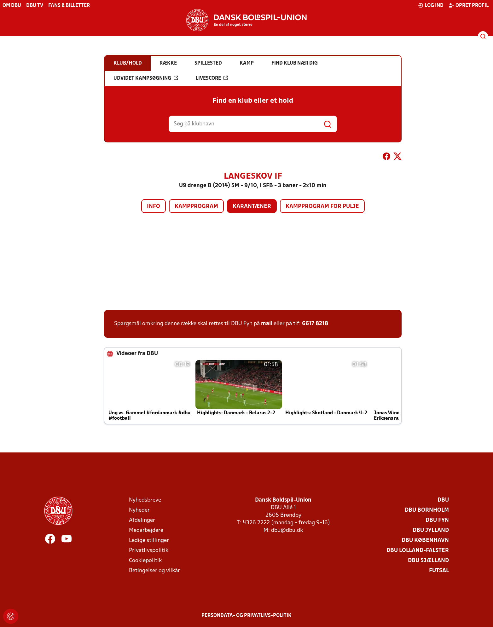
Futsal (439, 570)
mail (266, 323)
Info (153, 206)
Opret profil (469, 5)
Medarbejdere (146, 530)
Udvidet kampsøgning (145, 78)
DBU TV (34, 5)
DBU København (425, 540)
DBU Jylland (431, 530)
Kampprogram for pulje (322, 206)
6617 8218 (315, 323)
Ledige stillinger (149, 540)
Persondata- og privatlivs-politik (246, 615)
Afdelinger (142, 520)
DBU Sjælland (428, 560)
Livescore (212, 78)
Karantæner (252, 206)
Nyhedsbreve (145, 500)
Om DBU (12, 5)
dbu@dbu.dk (287, 530)
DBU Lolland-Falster (417, 550)
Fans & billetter (69, 5)
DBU (443, 500)
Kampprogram (196, 206)
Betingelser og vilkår (154, 570)
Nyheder (139, 510)
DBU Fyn (437, 520)
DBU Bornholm (427, 510)
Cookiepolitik (145, 560)
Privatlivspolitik (148, 550)
